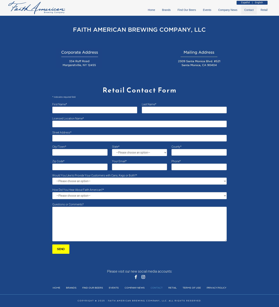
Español (245, 2)
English (259, 2)
